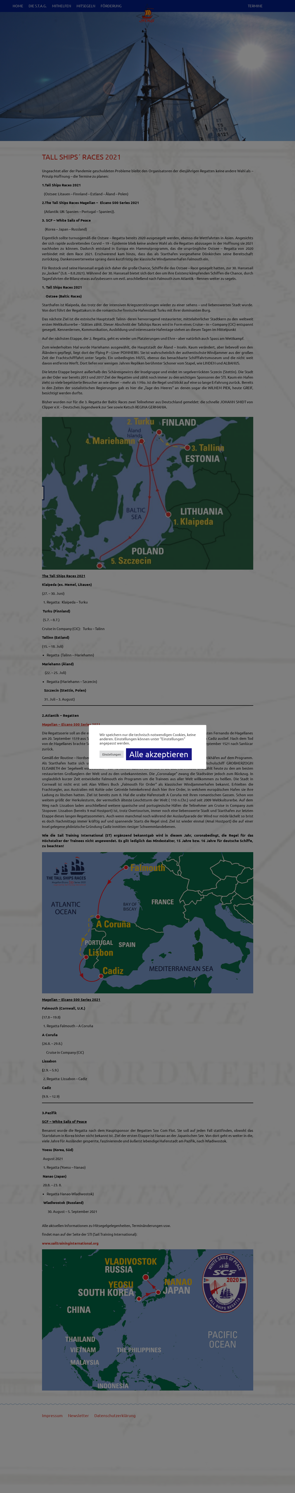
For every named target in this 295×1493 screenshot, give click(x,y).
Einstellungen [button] (111, 754)
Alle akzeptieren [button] (158, 754)
